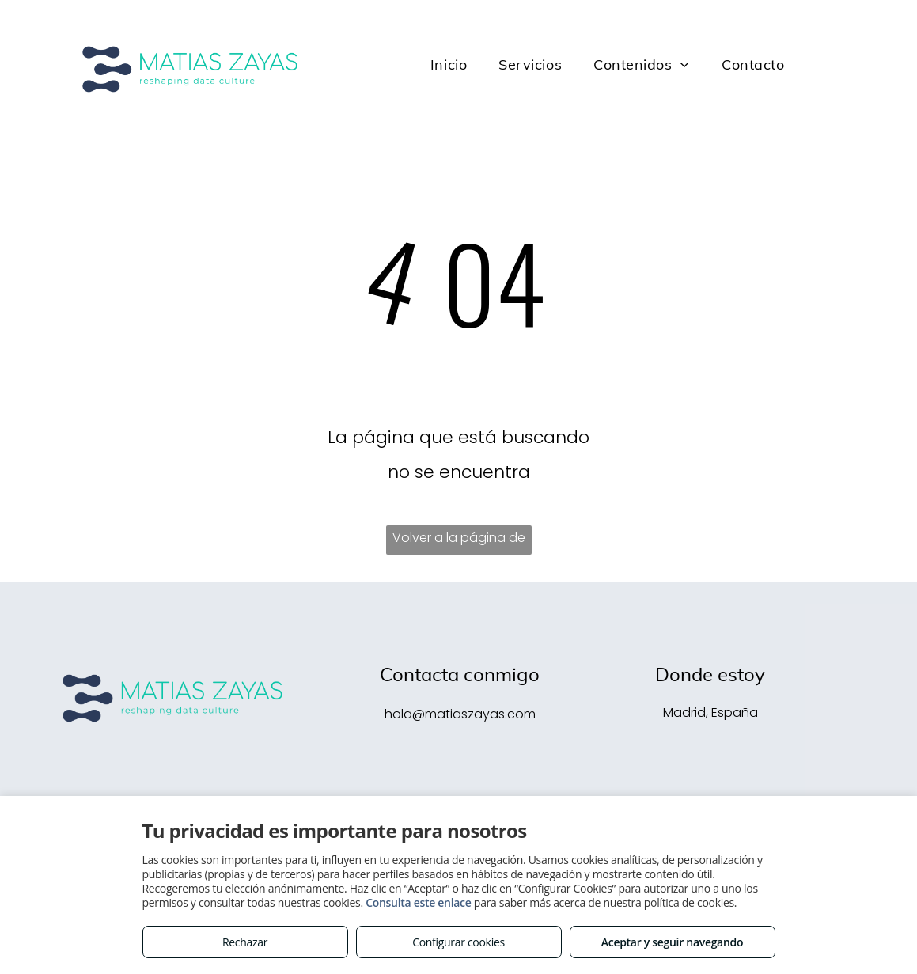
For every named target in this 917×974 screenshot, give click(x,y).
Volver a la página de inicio (458, 542)
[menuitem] (449, 65)
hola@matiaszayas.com (460, 714)
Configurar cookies (458, 941)
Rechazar (244, 941)
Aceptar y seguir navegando (672, 941)
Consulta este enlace (418, 902)
